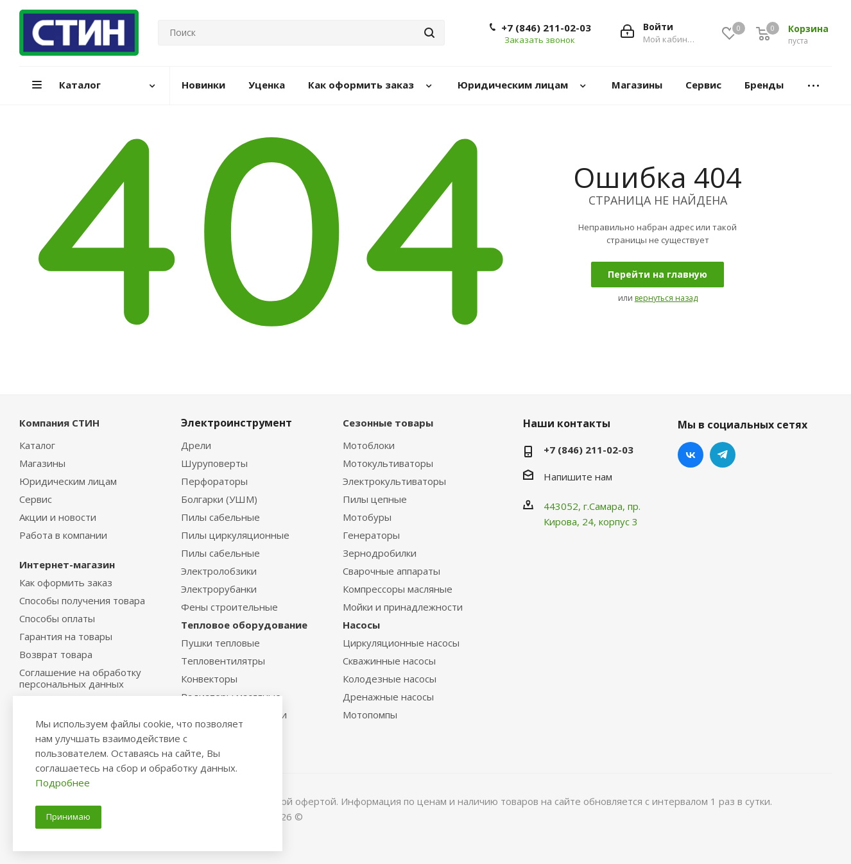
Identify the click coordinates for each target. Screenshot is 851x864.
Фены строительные (229, 606)
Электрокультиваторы (394, 481)
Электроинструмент (236, 423)
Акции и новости (57, 517)
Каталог (37, 445)
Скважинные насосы (389, 660)
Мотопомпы (370, 714)
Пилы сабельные (220, 517)
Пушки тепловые (220, 642)
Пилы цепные (375, 499)
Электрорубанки (219, 588)
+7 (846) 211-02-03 (546, 27)
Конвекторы (209, 678)
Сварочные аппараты (391, 570)
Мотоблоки (369, 445)
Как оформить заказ (65, 582)
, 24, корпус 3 (607, 521)
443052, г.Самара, (586, 506)
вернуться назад (666, 297)
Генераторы (371, 535)
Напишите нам (578, 476)
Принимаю (68, 816)
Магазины (42, 463)
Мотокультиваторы (388, 463)
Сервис (35, 499)
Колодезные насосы (389, 678)
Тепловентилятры (223, 660)
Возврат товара (55, 654)
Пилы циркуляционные (235, 535)
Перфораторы (214, 481)
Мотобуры (367, 517)
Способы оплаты (57, 618)
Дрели (196, 445)
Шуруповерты (214, 463)
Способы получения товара (82, 600)
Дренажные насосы (388, 696)
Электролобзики (219, 570)
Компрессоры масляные (397, 588)
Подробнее (62, 782)
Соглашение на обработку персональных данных (80, 678)
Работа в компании (63, 535)
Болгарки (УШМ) (219, 499)
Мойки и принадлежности (403, 606)
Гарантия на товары (65, 636)
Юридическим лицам (68, 481)
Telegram (722, 455)
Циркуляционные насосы (401, 642)
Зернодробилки (380, 552)
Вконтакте (690, 455)
